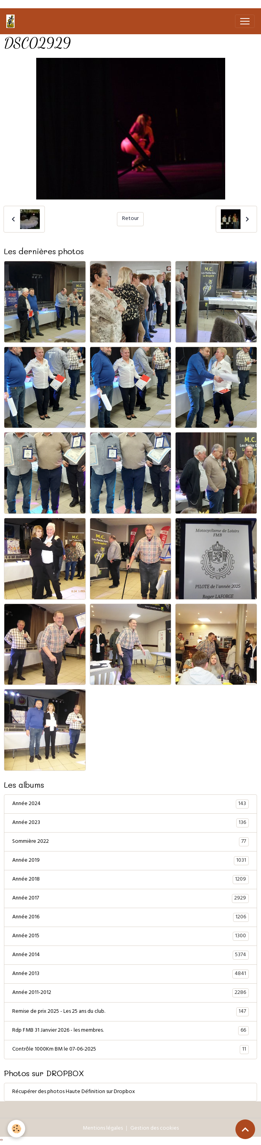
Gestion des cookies (154, 1129)
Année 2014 (130, 955)
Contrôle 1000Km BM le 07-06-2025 (130, 1049)
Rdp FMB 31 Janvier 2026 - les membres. (130, 1030)
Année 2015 (130, 936)
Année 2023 (130, 823)
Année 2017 (130, 898)
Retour (130, 219)
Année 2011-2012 (130, 993)
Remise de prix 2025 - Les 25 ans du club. (130, 1012)
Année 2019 (130, 860)
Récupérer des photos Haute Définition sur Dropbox (73, 1092)
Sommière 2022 (130, 842)
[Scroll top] (245, 1129)
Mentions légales (103, 1128)
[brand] (12, 21)
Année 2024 (130, 804)
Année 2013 (130, 974)
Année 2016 (130, 917)
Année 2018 (130, 879)
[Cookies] (17, 1129)
